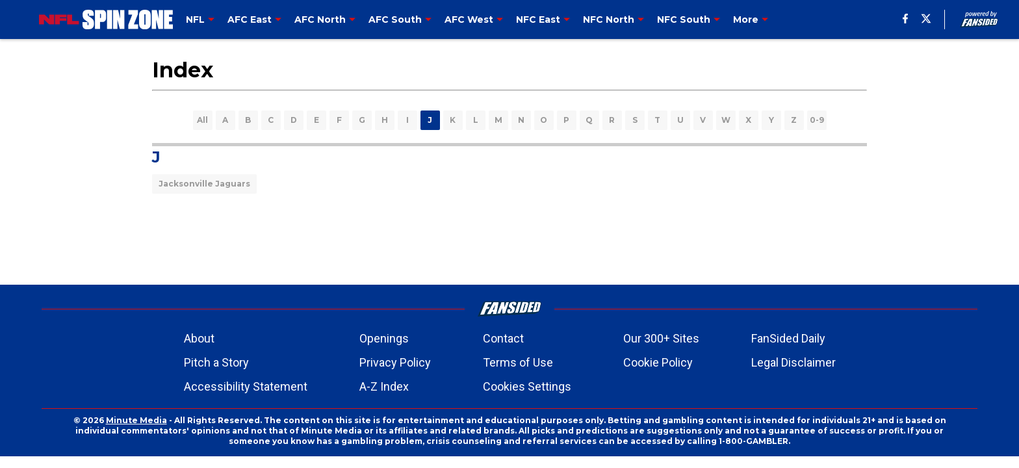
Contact (503, 338)
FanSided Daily (788, 338)
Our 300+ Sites (661, 338)
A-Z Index (384, 386)
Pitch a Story (216, 362)
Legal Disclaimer (793, 362)
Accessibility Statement (245, 386)
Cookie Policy (658, 362)
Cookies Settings (527, 386)
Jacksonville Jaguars (204, 183)
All (202, 120)
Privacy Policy (395, 362)
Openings (384, 338)
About (199, 338)
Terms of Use (518, 362)
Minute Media (136, 420)
